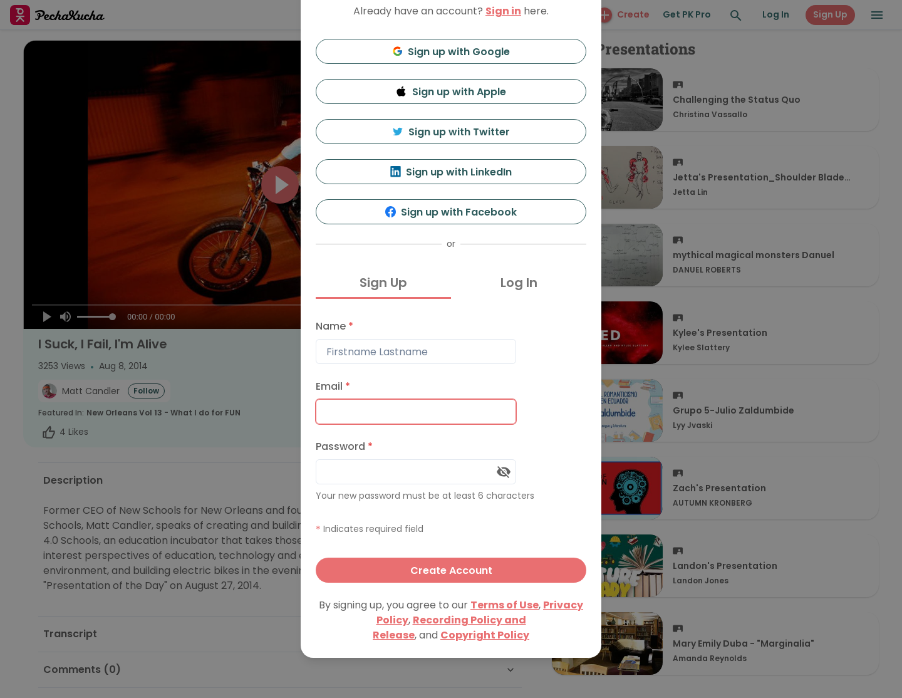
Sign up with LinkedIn (451, 172)
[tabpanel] (451, 448)
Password (344, 446)
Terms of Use (504, 605)
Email (333, 386)
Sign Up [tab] (383, 282)
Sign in (503, 11)
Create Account (451, 570)
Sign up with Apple (451, 92)
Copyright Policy (484, 635)
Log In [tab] (518, 282)
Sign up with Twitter (451, 132)
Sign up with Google (451, 51)
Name (334, 326)
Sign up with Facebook (451, 212)
